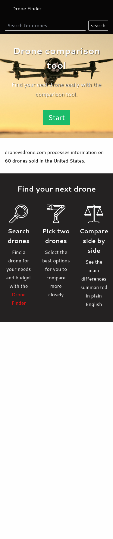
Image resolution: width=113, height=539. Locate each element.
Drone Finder (27, 8)
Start (56, 117)
